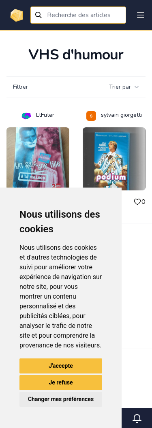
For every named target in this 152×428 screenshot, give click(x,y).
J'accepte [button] (61, 365)
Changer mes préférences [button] (61, 399)
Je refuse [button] (61, 382)
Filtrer (20, 87)
